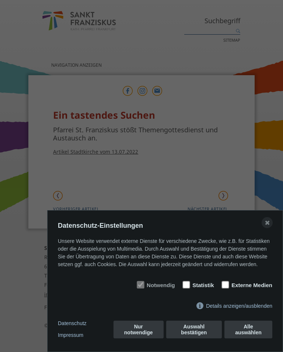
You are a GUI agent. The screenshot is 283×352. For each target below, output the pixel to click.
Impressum (70, 335)
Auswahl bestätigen (194, 329)
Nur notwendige (138, 329)
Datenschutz (72, 323)
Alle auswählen (248, 329)
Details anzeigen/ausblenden (239, 306)
